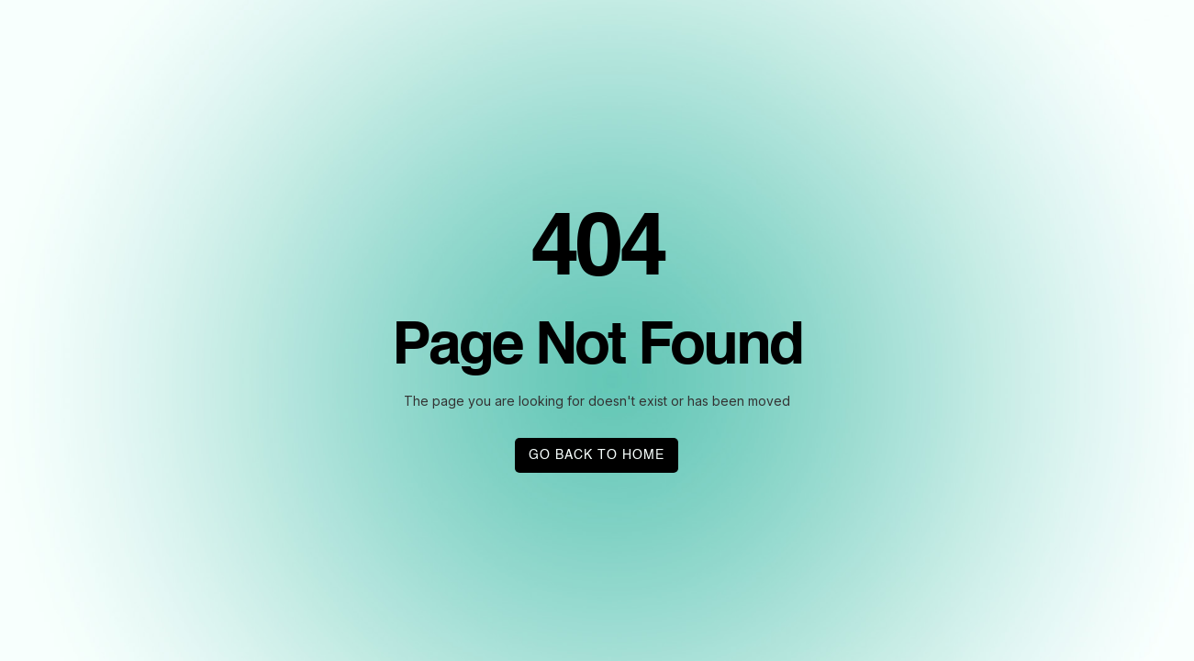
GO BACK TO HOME (596, 455)
